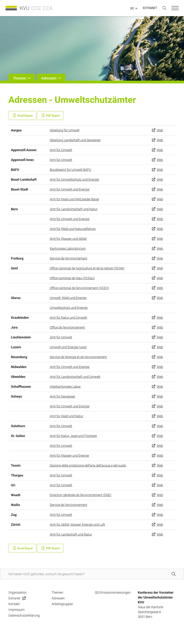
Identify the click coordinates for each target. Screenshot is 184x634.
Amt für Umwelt (61, 150)
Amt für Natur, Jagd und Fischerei (73, 436)
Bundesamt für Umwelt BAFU (70, 170)
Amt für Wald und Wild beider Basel (74, 199)
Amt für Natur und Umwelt (68, 317)
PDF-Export (50, 115)
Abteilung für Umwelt (64, 130)
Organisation (17, 592)
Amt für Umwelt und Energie (69, 189)
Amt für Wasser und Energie (69, 455)
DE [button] (132, 8)
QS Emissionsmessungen (113, 592)
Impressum (16, 610)
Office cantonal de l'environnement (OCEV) (79, 288)
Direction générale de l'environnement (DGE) (80, 495)
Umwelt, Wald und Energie (68, 298)
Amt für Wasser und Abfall (68, 239)
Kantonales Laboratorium (68, 248)
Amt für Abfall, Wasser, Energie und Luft (77, 524)
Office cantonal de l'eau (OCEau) (72, 278)
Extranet (14, 598)
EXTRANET (150, 8)
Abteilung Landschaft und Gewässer (75, 140)
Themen (57, 592)
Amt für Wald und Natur (66, 416)
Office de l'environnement (67, 327)
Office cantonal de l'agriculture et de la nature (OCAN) (87, 268)
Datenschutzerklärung (24, 615)
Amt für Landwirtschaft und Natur (73, 209)
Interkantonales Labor (65, 386)
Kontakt (14, 604)
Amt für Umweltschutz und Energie (74, 179)
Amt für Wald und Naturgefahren (73, 229)
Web (160, 130)
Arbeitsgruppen (62, 604)
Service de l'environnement (68, 258)
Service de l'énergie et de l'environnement (78, 357)
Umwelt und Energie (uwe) (68, 347)
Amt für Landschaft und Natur (71, 534)
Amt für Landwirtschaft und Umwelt (75, 377)
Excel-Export (22, 115)
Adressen (58, 598)
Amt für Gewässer (62, 396)
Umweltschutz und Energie (69, 308)
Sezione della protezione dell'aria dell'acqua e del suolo (88, 465)
